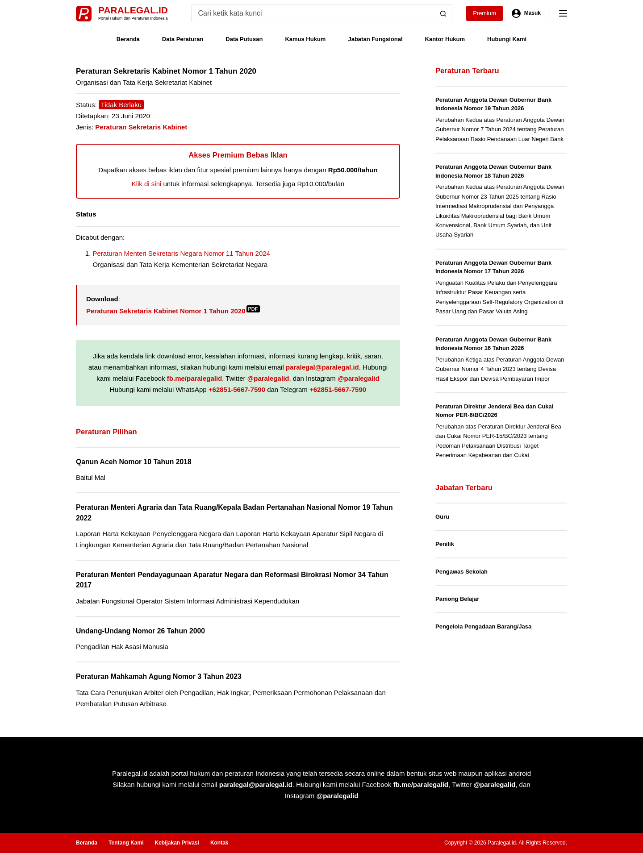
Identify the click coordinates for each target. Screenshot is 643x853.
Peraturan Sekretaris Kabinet (141, 127)
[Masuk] (526, 13)
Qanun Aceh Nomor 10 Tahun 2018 (134, 462)
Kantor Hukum (445, 39)
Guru (442, 516)
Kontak (219, 843)
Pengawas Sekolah (461, 571)
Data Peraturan (182, 39)
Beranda (128, 39)
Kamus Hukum (305, 39)
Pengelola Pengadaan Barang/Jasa (483, 626)
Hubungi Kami (506, 39)
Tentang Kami (126, 843)
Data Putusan (244, 39)
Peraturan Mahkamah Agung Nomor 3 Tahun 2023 (159, 676)
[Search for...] (313, 13)
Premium (484, 13)
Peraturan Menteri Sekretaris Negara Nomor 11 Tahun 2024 (181, 253)
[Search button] (443, 13)
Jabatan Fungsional (375, 39)
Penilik (444, 544)
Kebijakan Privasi (176, 843)
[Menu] (563, 13)
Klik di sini (147, 183)
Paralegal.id (133, 10)
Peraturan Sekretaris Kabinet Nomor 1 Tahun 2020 (173, 311)
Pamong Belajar (457, 598)
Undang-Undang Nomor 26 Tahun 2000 (140, 631)
